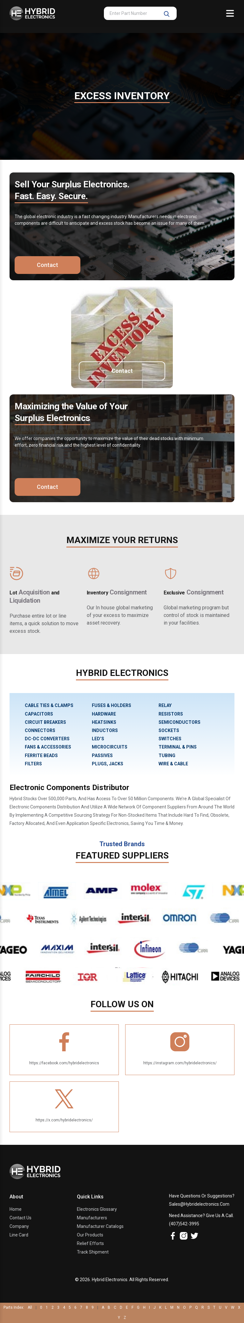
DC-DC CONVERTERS (47, 738)
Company (19, 1226)
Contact (47, 265)
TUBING (167, 755)
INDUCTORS (105, 730)
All (30, 1307)
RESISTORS (171, 714)
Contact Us (20, 1217)
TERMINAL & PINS (178, 746)
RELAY (165, 705)
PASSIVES (102, 755)
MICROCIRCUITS (109, 746)
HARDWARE (104, 714)
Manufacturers (92, 1217)
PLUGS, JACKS (107, 763)
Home (16, 1209)
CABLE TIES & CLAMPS (49, 705)
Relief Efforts (90, 1243)
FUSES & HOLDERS (111, 705)
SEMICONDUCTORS (179, 722)
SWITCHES (170, 738)
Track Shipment (93, 1252)
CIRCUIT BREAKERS (45, 722)
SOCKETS (169, 730)
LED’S (98, 738)
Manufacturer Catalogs (100, 1226)
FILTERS (33, 763)
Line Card (19, 1234)
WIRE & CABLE (173, 763)
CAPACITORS (39, 714)
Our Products (90, 1234)
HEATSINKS (104, 722)
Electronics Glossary (97, 1209)
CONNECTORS (40, 730)
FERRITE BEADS (41, 755)
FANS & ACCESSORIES (48, 746)
